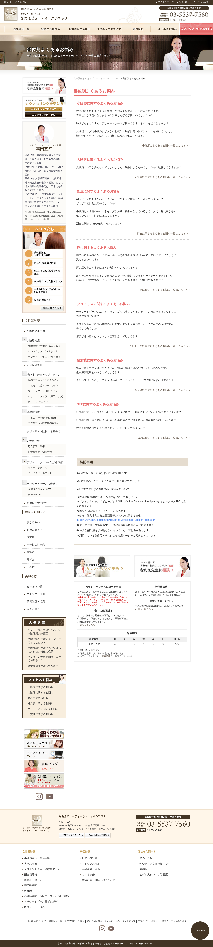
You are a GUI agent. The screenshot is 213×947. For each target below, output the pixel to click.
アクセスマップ (166, 2)
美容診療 (31, 576)
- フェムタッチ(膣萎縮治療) (41, 417)
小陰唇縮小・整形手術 (37, 858)
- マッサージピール (37, 467)
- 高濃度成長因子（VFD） (40, 489)
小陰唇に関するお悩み (40, 687)
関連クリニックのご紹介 (174, 921)
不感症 (31, 567)
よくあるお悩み (112, 921)
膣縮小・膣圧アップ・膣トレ (43, 374)
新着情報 (106, 656)
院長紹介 (183, 2)
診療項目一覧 (55, 921)
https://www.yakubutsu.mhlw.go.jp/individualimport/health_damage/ (116, 519)
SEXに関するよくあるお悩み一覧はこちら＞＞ (164, 437)
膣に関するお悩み (38, 698)
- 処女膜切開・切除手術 (39, 452)
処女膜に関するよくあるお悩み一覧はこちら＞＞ (162, 390)
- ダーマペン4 (34, 494)
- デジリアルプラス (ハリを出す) (44, 356)
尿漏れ (31, 552)
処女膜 (28, 890)
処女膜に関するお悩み (40, 703)
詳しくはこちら (87, 624)
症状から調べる (35, 512)
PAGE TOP (200, 931)
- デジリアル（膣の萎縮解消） (43, 423)
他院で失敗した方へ (74, 921)
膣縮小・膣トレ (33, 879)
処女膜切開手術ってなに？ (43, 665)
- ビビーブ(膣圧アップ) (39, 401)
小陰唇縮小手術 (36, 330)
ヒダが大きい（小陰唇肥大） (156, 874)
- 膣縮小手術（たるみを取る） (43, 380)
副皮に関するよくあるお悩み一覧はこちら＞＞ (164, 233)
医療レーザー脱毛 (37, 502)
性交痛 (31, 537)
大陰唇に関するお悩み (40, 692)
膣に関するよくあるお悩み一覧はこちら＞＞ (165, 289)
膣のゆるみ (146, 858)
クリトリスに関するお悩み (43, 708)
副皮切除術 (30, 874)
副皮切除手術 (34, 365)
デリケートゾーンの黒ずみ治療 (45, 462)
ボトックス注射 (36, 593)
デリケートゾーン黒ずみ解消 (41, 901)
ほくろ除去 (33, 608)
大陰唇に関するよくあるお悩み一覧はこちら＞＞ (162, 177)
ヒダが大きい (34, 529)
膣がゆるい (33, 522)
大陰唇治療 (33, 340)
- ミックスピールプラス (39, 473)
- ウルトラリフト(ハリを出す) (42, 351)
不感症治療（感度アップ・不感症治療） (47, 896)
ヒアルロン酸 (34, 586)
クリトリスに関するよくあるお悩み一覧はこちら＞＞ (160, 346)
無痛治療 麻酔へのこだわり (98, 879)
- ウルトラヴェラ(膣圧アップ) (42, 391)
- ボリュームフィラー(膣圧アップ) (45, 396)
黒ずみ (31, 559)
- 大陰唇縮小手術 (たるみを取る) (44, 346)
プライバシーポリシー (149, 921)
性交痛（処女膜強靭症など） (156, 863)
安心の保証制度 (94, 921)
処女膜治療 (33, 440)
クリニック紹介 (201, 2)
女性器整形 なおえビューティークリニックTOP (97, 78)
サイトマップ (128, 921)
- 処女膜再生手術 (36, 446)
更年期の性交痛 (36, 544)
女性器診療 (32, 320)
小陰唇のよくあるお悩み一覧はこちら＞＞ (166, 145)
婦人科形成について (37, 921)
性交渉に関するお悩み (40, 714)
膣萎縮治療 (33, 412)
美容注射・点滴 (36, 601)
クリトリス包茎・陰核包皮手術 (42, 869)
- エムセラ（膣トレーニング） (43, 385)
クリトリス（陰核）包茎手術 (43, 431)
